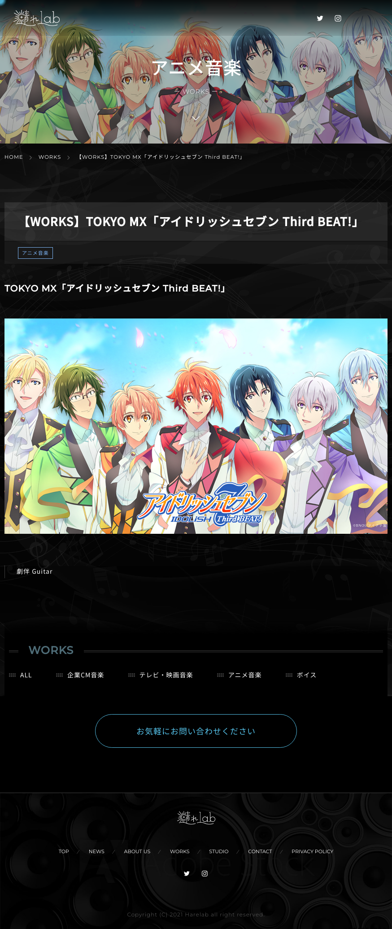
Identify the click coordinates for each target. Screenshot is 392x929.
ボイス (307, 681)
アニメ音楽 (35, 253)
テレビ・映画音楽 (166, 681)
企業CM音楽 (85, 681)
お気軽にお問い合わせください (196, 738)
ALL (26, 681)
